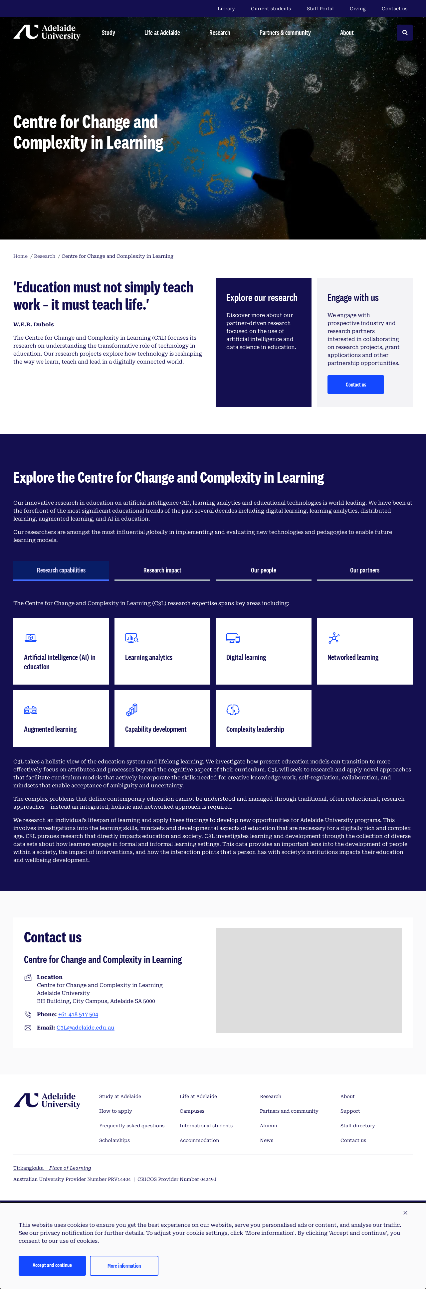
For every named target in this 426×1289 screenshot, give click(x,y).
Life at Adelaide (198, 1096)
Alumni (268, 1125)
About (347, 1096)
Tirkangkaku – (52, 1168)
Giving (358, 8)
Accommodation (199, 1140)
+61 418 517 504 (78, 1014)
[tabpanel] (213, 732)
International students (206, 1125)
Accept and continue (52, 1265)
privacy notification (67, 1233)
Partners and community (289, 1111)
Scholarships (114, 1140)
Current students (271, 8)
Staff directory (357, 1125)
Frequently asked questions (131, 1125)
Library (226, 8)
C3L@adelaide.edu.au (85, 1028)
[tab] (61, 571)
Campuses (192, 1111)
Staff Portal (320, 8)
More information (124, 1265)
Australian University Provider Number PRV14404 (72, 1179)
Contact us (394, 8)
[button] (405, 1213)
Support (350, 1111)
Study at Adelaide (120, 1096)
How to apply (115, 1111)
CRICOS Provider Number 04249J (177, 1179)
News (266, 1140)
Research (270, 1096)
